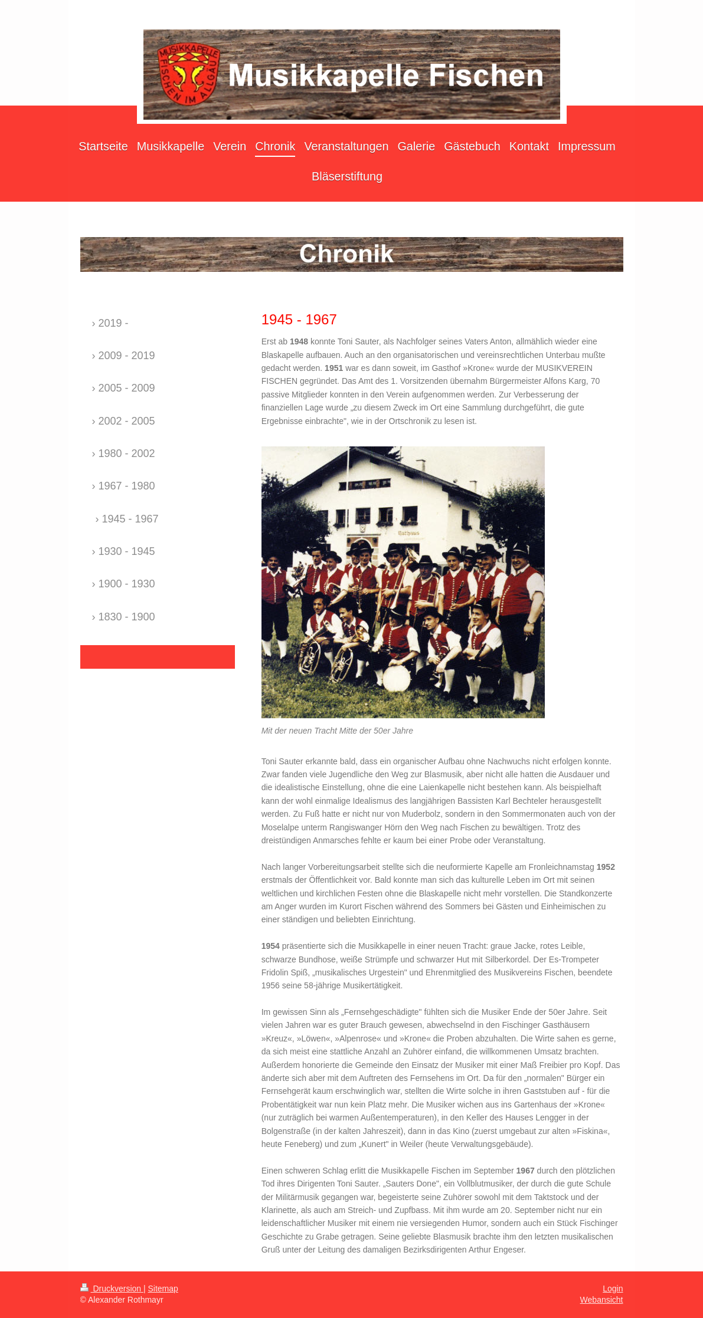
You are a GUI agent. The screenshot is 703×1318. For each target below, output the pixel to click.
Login (613, 1288)
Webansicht (601, 1299)
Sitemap (163, 1288)
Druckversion (111, 1288)
